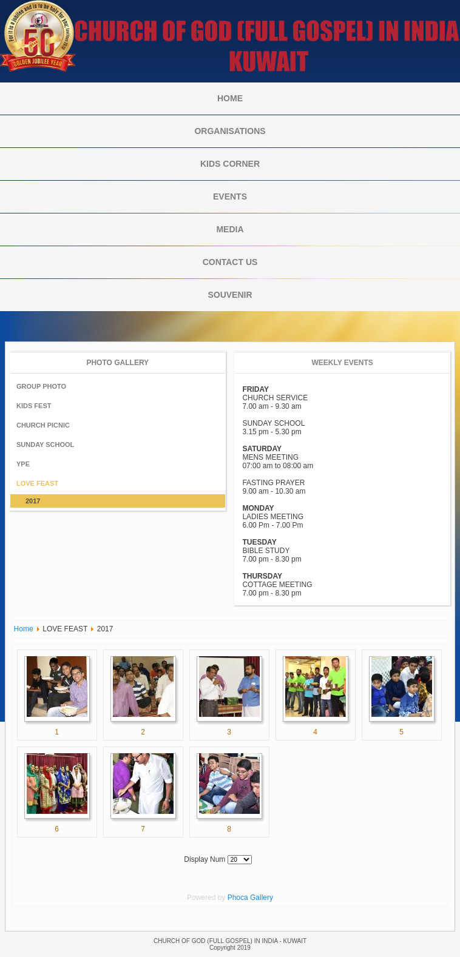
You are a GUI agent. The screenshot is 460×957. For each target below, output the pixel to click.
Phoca (238, 897)
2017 (32, 501)
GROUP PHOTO (41, 386)
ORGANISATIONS (229, 131)
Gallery (261, 897)
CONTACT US (230, 262)
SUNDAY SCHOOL (45, 444)
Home (230, 98)
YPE (23, 464)
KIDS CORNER (230, 164)
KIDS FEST (33, 405)
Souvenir (230, 295)
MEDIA (229, 229)
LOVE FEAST (37, 483)
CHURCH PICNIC (43, 425)
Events (230, 196)
